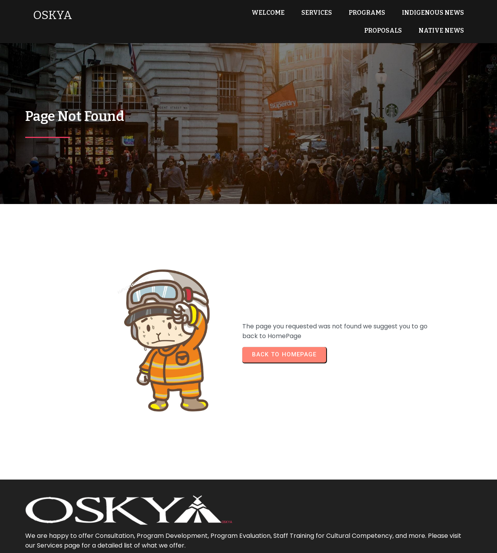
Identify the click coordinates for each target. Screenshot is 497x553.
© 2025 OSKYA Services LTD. (249, 541)
